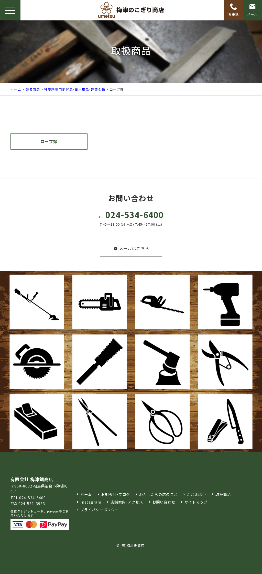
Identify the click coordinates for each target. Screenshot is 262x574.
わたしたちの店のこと (158, 494)
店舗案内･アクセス (127, 502)
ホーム (15, 89)
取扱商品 (33, 89)
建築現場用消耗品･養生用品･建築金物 (74, 89)
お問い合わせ (163, 502)
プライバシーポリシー (99, 509)
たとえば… (196, 494)
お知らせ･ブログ (115, 494)
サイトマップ (196, 502)
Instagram (90, 502)
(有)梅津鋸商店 (133, 545)
